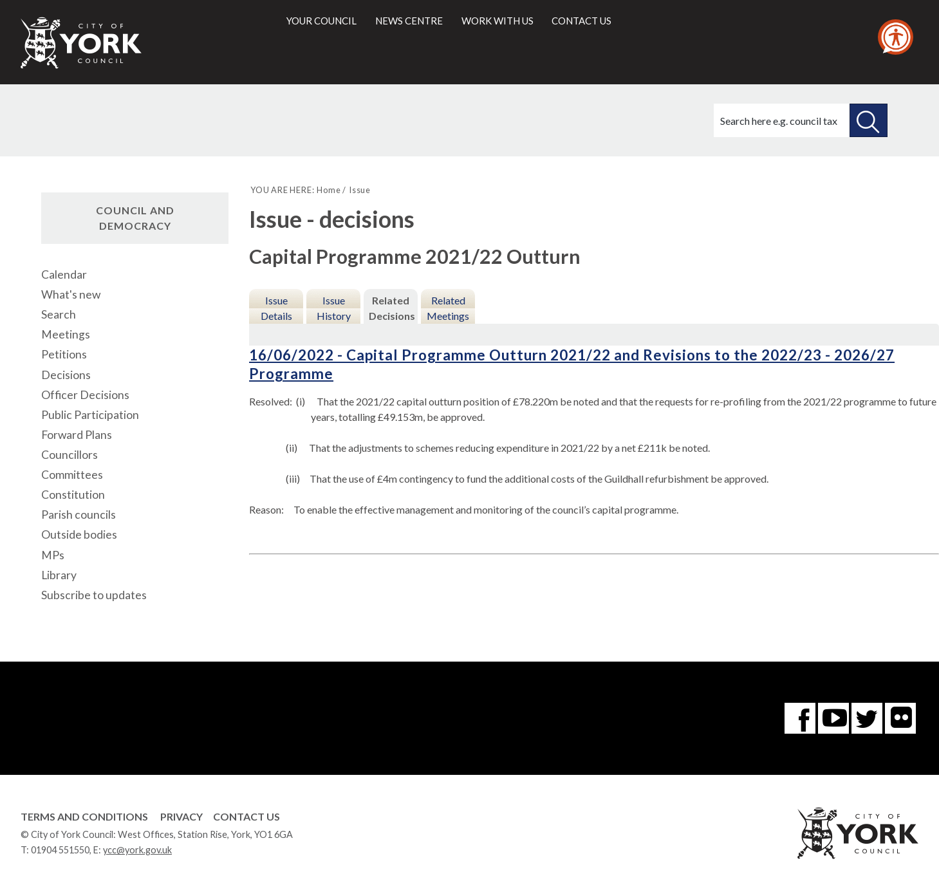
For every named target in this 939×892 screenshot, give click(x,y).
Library (59, 575)
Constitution (73, 494)
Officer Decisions (85, 395)
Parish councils (78, 514)
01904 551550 (60, 849)
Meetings (65, 334)
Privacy (181, 816)
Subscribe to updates (94, 595)
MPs (52, 555)
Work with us (497, 20)
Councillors (69, 454)
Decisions (66, 375)
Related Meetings (448, 308)
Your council (321, 20)
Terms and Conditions (84, 816)
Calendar (64, 274)
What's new (70, 294)
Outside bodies (79, 534)
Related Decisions (392, 308)
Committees (72, 474)
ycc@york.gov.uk (137, 849)
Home (328, 190)
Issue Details (276, 308)
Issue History (334, 308)
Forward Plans (76, 434)
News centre (409, 20)
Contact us (581, 20)
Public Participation (90, 415)
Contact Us (246, 816)
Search (58, 314)
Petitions (64, 354)
